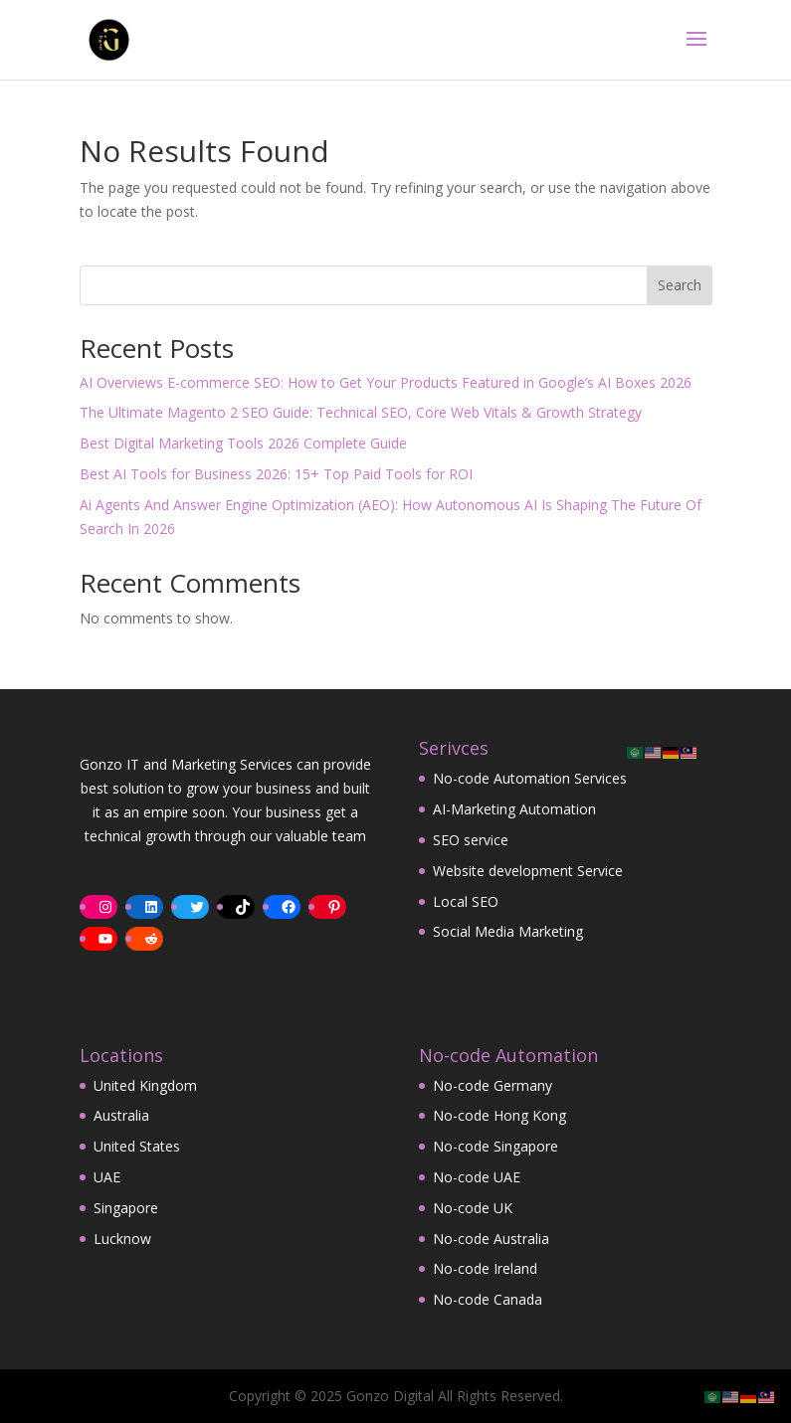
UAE (107, 1176)
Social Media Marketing (508, 931)
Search (679, 284)
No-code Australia (491, 1238)
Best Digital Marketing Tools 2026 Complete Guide (243, 443)
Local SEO (465, 901)
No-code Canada (487, 1299)
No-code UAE (476, 1176)
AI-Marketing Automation (514, 809)
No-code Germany (492, 1085)
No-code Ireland (485, 1268)
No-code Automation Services (530, 778)
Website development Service (528, 870)
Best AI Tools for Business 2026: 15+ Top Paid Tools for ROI (276, 473)
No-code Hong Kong (499, 1115)
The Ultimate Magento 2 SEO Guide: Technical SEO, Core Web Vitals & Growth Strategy (361, 412)
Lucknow (122, 1238)
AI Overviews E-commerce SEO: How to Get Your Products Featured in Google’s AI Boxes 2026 (386, 382)
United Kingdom (145, 1085)
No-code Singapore (495, 1146)
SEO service (470, 839)
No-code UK (472, 1207)
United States (137, 1146)
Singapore (126, 1207)
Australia (121, 1115)
